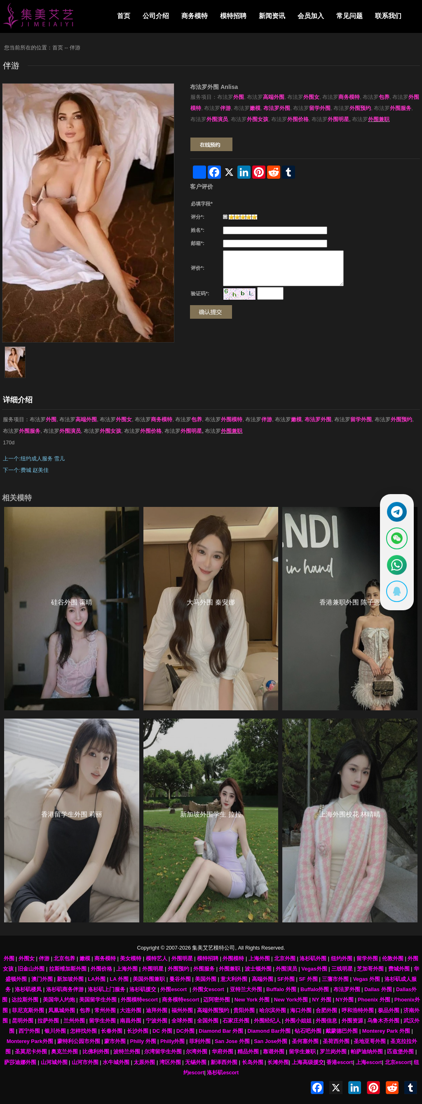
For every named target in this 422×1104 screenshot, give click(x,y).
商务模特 (194, 15)
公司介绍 (156, 15)
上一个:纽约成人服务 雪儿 (34, 459)
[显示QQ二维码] (396, 593)
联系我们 (388, 15)
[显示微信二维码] (396, 538)
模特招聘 (233, 15)
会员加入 (311, 15)
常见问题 (349, 15)
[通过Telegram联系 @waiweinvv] (396, 510)
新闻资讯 (272, 15)
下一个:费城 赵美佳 (26, 470)
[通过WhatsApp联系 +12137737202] (396, 565)
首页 (123, 15)
